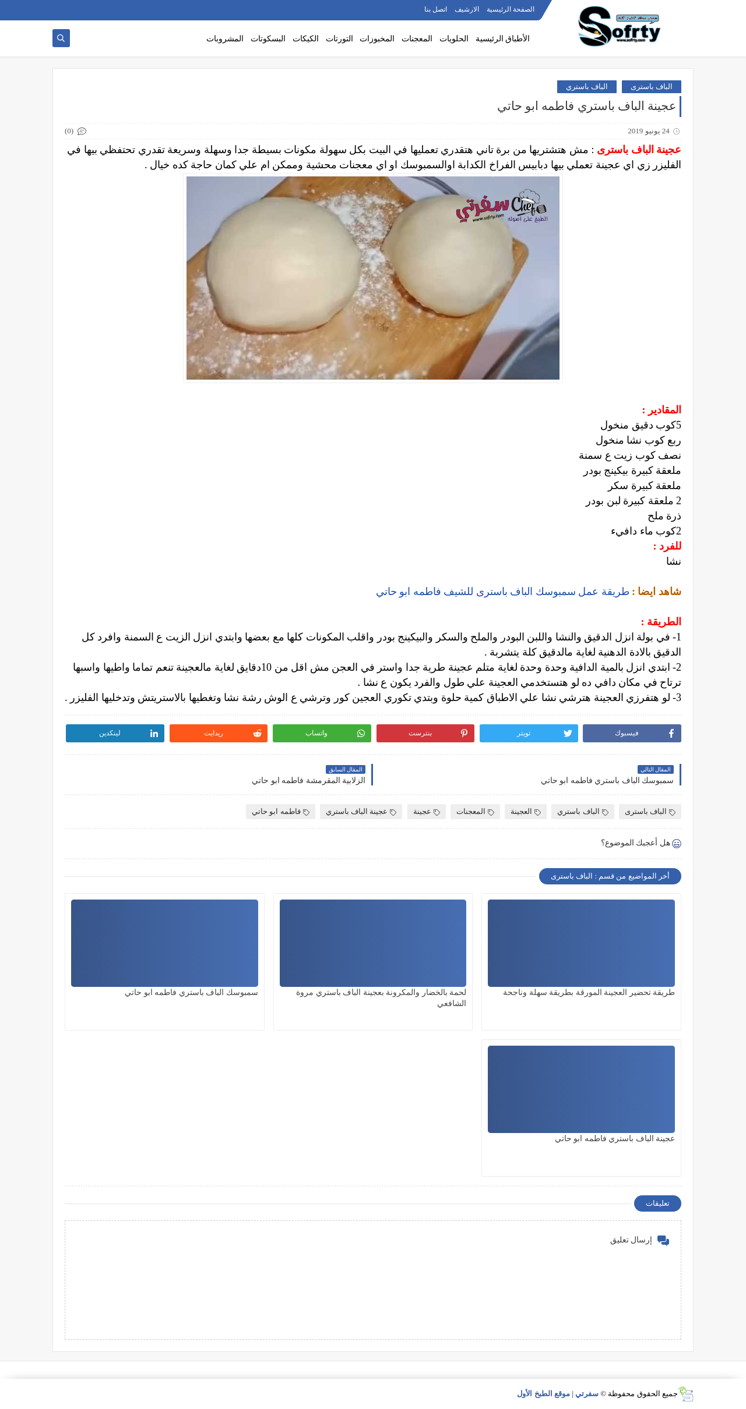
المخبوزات (377, 38)
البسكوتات (268, 38)
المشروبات (225, 38)
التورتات (339, 38)
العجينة (526, 811)
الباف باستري (587, 86)
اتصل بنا (435, 9)
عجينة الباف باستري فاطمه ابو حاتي (615, 1138)
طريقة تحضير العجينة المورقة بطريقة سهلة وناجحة (589, 992)
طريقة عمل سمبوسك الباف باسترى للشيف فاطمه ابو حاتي (502, 591)
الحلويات (454, 38)
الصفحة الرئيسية (510, 9)
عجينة (426, 811)
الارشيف (467, 9)
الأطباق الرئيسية (503, 38)
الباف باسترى (652, 86)
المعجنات (417, 38)
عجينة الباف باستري (361, 811)
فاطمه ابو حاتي (280, 811)
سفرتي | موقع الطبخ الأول (558, 1393)
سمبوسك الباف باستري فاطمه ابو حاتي (191, 992)
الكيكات (306, 38)
